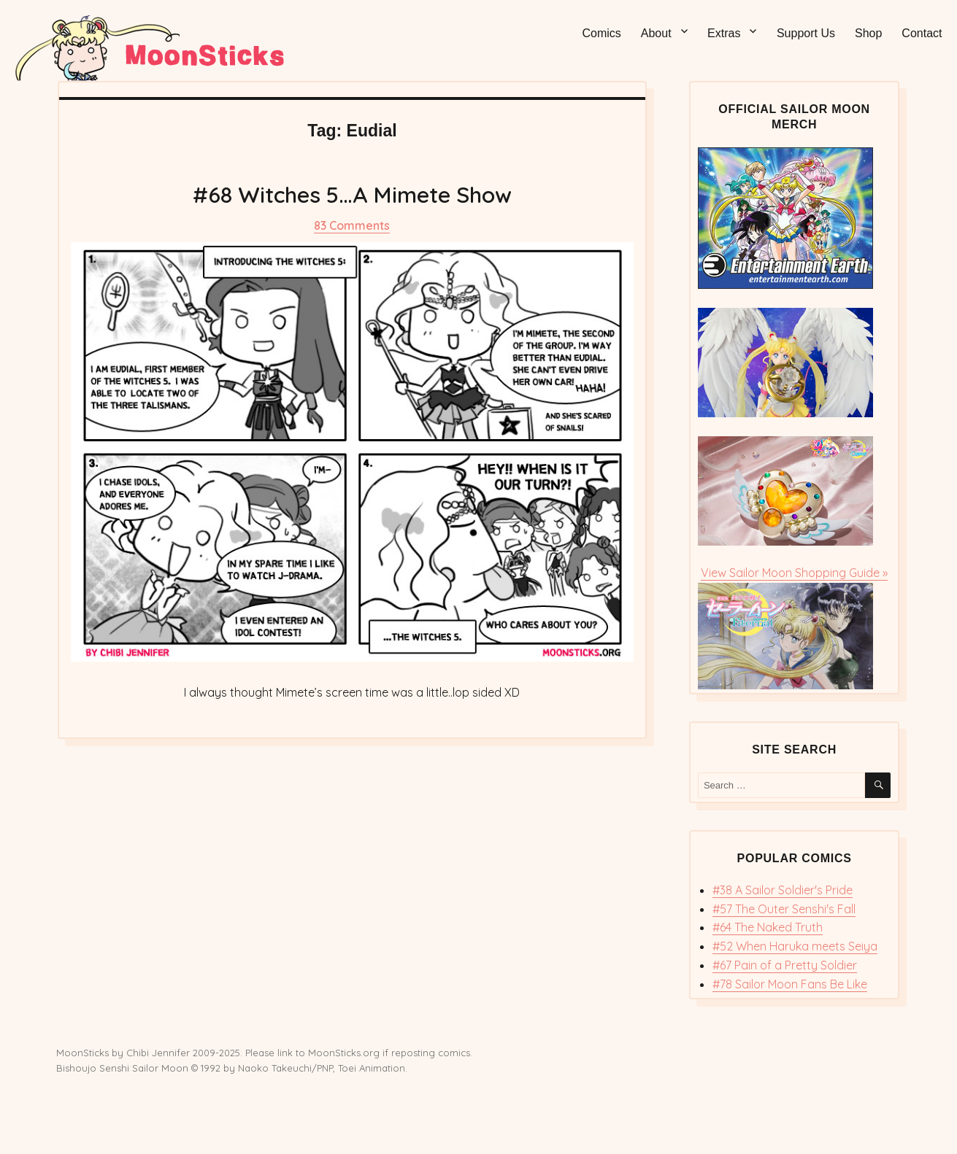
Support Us (806, 33)
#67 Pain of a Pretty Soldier (784, 965)
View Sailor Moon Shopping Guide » (794, 572)
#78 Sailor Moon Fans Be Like (789, 984)
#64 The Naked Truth (767, 927)
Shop (868, 33)
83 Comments (352, 225)
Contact (922, 33)
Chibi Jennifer (158, 1052)
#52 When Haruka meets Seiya (794, 946)
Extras (723, 33)
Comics (601, 33)
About (656, 33)
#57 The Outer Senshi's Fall (784, 909)
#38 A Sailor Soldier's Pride (782, 890)
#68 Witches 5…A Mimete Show (352, 195)
